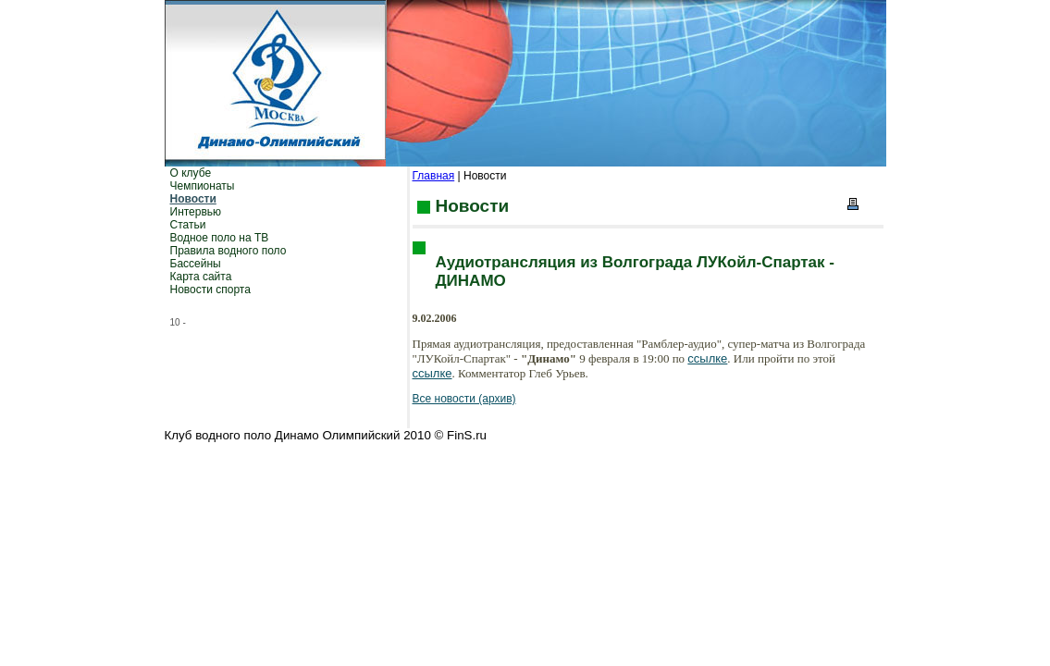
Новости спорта (210, 289)
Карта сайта (201, 276)
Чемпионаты (202, 185)
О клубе (191, 172)
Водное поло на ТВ (219, 237)
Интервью (196, 211)
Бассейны (195, 263)
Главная (434, 175)
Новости (193, 198)
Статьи (188, 224)
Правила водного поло (228, 250)
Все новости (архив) (464, 398)
